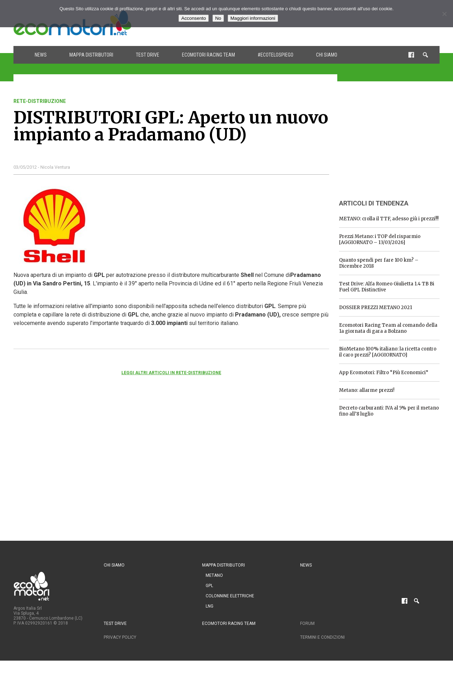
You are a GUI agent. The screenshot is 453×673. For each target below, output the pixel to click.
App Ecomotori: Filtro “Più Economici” (383, 373)
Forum (307, 623)
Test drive (147, 55)
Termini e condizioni (322, 637)
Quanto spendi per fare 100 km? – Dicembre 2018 (378, 263)
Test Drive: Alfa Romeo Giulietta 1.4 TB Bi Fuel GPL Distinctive (386, 287)
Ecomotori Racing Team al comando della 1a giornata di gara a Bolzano (388, 328)
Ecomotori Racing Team (208, 55)
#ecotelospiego (275, 55)
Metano (214, 575)
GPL (209, 585)
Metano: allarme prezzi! (366, 390)
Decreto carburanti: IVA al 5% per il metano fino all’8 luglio (389, 411)
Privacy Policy (120, 637)
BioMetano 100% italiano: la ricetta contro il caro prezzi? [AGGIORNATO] (387, 352)
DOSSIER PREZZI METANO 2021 (375, 307)
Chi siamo (326, 55)
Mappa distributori (91, 55)
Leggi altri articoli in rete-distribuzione (171, 372)
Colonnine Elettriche (230, 595)
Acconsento (193, 18)
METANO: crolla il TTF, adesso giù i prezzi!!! (388, 219)
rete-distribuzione (39, 101)
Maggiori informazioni (252, 18)
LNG (209, 606)
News (41, 55)
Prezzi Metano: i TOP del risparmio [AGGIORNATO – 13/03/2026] (379, 239)
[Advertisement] (392, 142)
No (218, 18)
